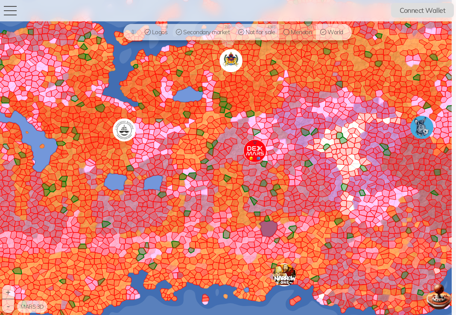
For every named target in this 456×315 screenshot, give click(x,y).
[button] (284, 274)
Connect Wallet (422, 10)
